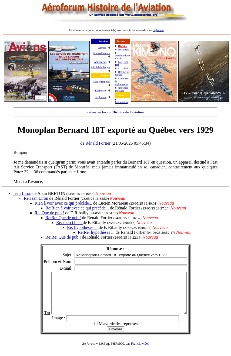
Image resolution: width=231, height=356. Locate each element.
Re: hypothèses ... (82, 227)
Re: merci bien (69, 222)
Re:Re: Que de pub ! (63, 217)
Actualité (123, 68)
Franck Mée (139, 352)
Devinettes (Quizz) (122, 73)
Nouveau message (121, 89)
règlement (158, 30)
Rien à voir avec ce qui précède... (63, 203)
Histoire (122, 46)
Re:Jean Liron (36, 198)
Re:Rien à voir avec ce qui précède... (77, 208)
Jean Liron (22, 193)
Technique (123, 49)
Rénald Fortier (98, 143)
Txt (39, 320)
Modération (121, 102)
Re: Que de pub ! (49, 213)
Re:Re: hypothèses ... (96, 232)
